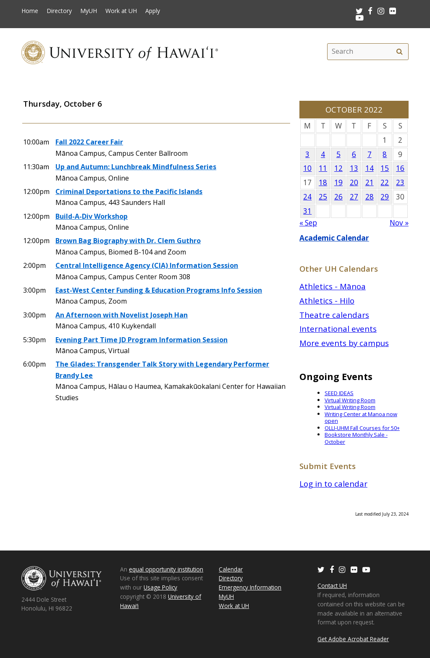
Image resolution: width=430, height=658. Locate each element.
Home (29, 11)
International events (338, 328)
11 (323, 168)
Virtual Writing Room (350, 400)
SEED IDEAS (339, 393)
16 (400, 168)
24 (307, 197)
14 (369, 168)
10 (307, 168)
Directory (59, 11)
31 (307, 211)
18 (323, 182)
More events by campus (344, 343)
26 (338, 197)
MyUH (88, 11)
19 (338, 182)
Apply (152, 11)
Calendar (231, 569)
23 (400, 182)
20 (354, 182)
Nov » (399, 223)
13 (354, 168)
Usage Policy (160, 587)
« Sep (308, 223)
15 (384, 168)
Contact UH (332, 586)
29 (384, 197)
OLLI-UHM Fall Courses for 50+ (362, 428)
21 (369, 182)
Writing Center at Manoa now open (361, 417)
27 (354, 197)
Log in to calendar (333, 483)
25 (323, 197)
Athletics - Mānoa (332, 286)
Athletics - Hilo (326, 300)
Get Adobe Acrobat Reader (353, 639)
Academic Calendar (334, 238)
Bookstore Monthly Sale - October (356, 438)
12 (338, 168)
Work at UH (121, 11)
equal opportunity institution (166, 569)
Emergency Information (250, 587)
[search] (399, 52)
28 (369, 197)
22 (384, 182)
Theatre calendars (334, 314)
